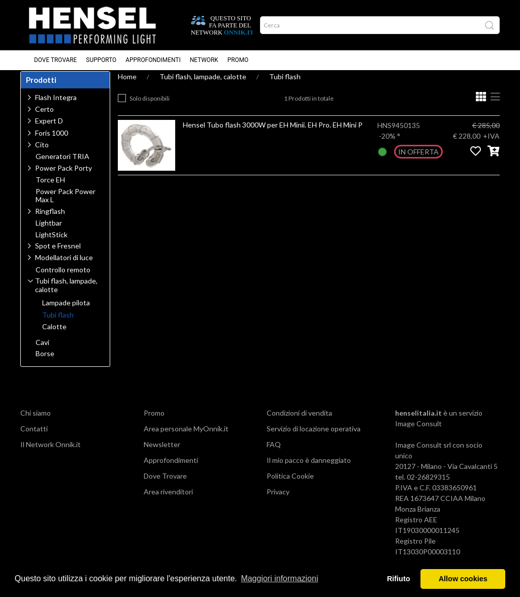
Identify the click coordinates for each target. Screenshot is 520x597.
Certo (44, 118)
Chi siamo (35, 422)
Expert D (49, 130)
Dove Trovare (55, 60)
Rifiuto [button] (398, 579)
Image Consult (418, 433)
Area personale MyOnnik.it (186, 438)
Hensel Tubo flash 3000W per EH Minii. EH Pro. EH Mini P (273, 134)
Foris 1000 (51, 142)
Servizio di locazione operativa (314, 438)
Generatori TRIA (62, 166)
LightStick (52, 244)
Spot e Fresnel (58, 255)
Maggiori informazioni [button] (279, 578)
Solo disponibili (149, 108)
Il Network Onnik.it (50, 454)
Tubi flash (285, 86)
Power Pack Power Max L (65, 205)
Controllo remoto (63, 279)
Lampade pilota (66, 312)
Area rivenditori (168, 501)
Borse (45, 363)
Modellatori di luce (64, 267)
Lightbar (49, 233)
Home (127, 86)
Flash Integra (56, 107)
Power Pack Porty (63, 177)
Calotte (54, 336)
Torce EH (50, 189)
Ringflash (50, 220)
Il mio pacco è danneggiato (309, 469)
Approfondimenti (152, 60)
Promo (238, 60)
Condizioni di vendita (299, 422)
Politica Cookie (290, 485)
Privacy (278, 501)
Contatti (34, 438)
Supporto (101, 60)
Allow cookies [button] (463, 579)
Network (204, 60)
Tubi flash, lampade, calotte (202, 86)
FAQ (274, 454)
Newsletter (162, 454)
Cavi (42, 352)
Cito (42, 154)
